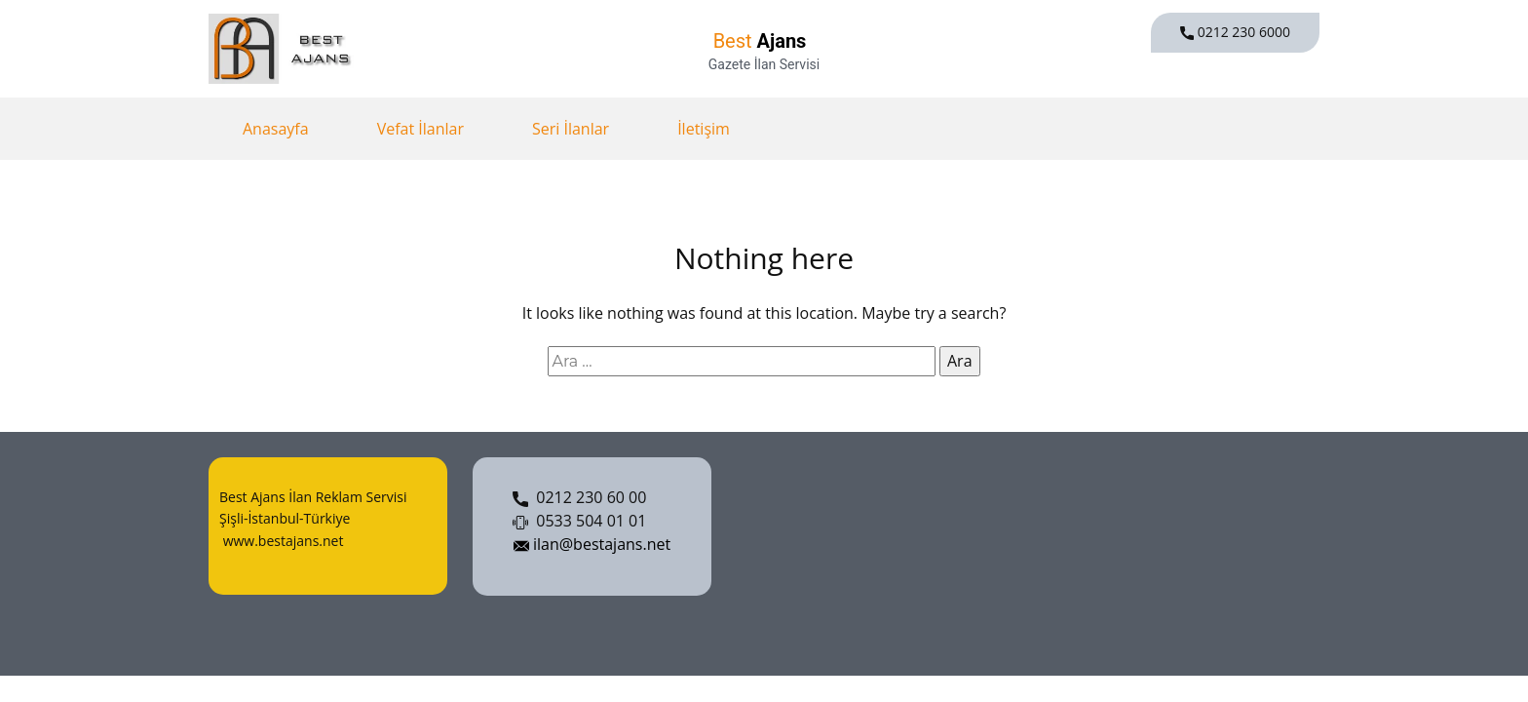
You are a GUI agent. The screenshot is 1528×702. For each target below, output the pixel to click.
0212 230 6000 (1235, 32)
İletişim (703, 128)
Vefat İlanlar (420, 128)
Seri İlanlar (570, 128)
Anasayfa (276, 128)
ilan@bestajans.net (592, 545)
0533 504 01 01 (579, 521)
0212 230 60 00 (579, 498)
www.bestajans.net (281, 540)
